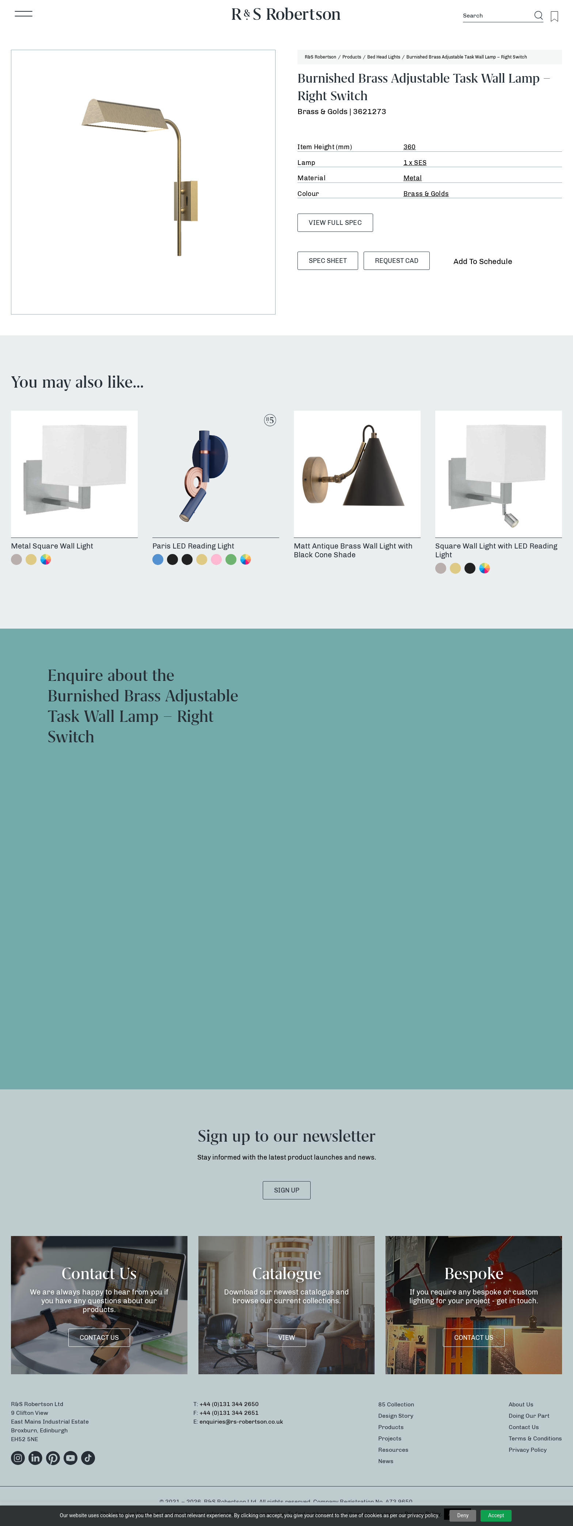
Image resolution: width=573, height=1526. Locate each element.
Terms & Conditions (535, 1438)
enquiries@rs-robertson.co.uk (241, 1421)
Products (391, 1427)
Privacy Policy (528, 1449)
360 (409, 147)
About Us (521, 1404)
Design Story (395, 1415)
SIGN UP (286, 1190)
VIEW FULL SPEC (335, 223)
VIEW (286, 1338)
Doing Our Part (529, 1415)
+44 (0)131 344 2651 (229, 1412)
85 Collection (396, 1404)
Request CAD (396, 261)
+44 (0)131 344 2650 (229, 1404)
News (386, 1461)
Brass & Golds (426, 194)
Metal (412, 178)
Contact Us (99, 1338)
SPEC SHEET (328, 261)
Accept (496, 1515)
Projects (390, 1438)
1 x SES (415, 163)
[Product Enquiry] (424, 857)
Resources (393, 1449)
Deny (462, 1515)
